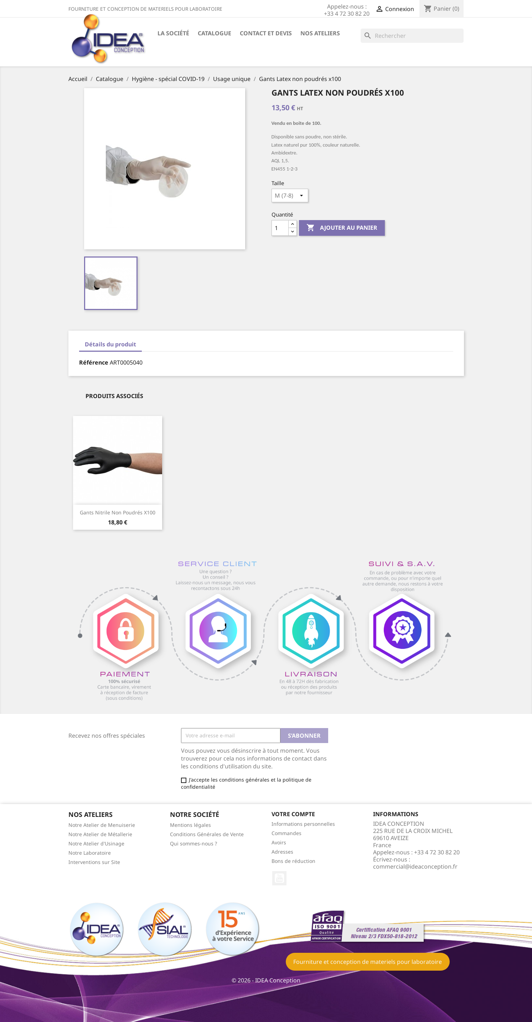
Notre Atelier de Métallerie (100, 834)
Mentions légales (190, 825)
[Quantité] (280, 228)
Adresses (282, 851)
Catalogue (214, 33)
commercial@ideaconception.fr (415, 866)
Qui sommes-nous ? (193, 843)
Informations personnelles (303, 823)
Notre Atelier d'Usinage (96, 843)
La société (173, 33)
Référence (93, 362)
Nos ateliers (320, 33)
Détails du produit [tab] (110, 344)
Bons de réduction (293, 861)
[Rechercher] (412, 36)
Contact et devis (266, 33)
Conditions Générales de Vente (207, 834)
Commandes (286, 833)
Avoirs (279, 842)
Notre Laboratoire (89, 852)
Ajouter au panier (341, 228)
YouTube (279, 878)
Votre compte (293, 814)
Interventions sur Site (94, 862)
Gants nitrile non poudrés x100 (117, 512)
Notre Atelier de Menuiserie (101, 825)
